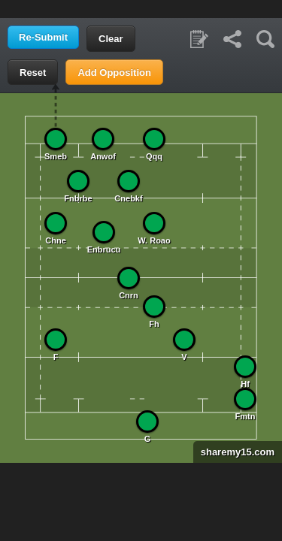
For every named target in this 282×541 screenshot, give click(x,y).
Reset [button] (33, 72)
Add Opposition (113, 72)
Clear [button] (111, 38)
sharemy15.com (233, 452)
